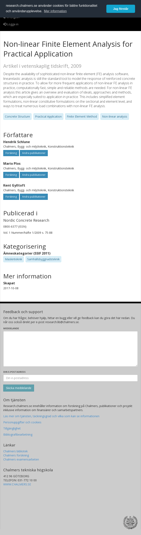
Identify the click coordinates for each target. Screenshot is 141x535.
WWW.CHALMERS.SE (17, 484)
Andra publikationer (33, 153)
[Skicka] (18, 388)
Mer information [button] (55, 11)
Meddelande (11, 328)
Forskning (11, 153)
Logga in (10, 24)
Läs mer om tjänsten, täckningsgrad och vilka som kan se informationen (51, 416)
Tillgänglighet (12, 428)
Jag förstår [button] (120, 8)
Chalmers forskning (16, 455)
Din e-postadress (14, 371)
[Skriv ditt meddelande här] (70, 349)
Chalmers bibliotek (15, 451)
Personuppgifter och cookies (22, 422)
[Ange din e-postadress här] (70, 378)
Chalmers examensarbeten (21, 459)
